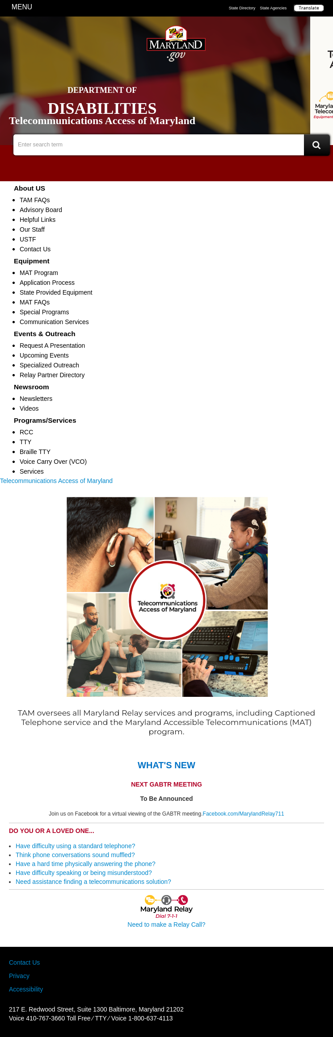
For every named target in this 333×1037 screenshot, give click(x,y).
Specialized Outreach (49, 365)
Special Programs (44, 312)
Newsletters (36, 398)
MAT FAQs (35, 302)
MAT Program (39, 272)
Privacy (19, 975)
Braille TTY (35, 451)
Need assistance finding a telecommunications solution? (93, 881)
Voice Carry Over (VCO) (53, 461)
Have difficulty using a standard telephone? (75, 846)
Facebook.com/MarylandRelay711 (243, 814)
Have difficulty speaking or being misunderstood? (84, 872)
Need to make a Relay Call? (166, 924)
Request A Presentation (52, 345)
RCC (26, 432)
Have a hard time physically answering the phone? (86, 863)
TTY (25, 442)
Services (32, 471)
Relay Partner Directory (52, 375)
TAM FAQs (35, 200)
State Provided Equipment (56, 292)
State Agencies (273, 8)
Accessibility (26, 989)
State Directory (242, 8)
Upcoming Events (44, 355)
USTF (28, 239)
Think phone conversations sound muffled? (75, 854)
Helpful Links (37, 219)
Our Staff (32, 229)
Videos (29, 408)
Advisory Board (41, 209)
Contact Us (35, 249)
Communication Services (54, 321)
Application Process (47, 282)
